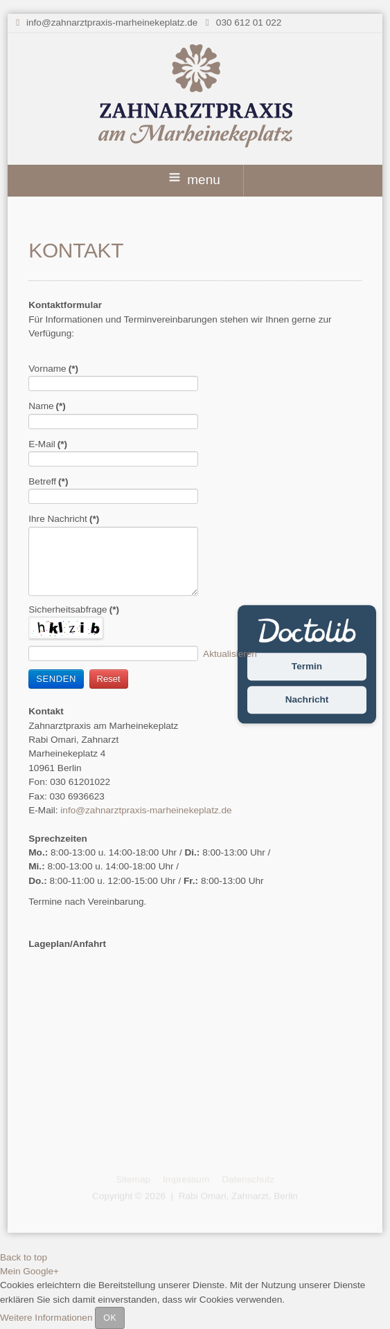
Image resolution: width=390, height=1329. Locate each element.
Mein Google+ (29, 1271)
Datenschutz (248, 1178)
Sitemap (133, 1178)
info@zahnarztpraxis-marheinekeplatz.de (111, 22)
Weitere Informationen (46, 1317)
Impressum (186, 1178)
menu (194, 179)
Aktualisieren (230, 654)
